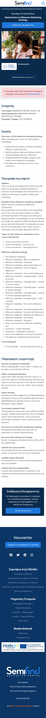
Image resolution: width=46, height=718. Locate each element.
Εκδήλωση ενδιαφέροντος (23, 25)
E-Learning (5, 9)
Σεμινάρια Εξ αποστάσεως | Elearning (23, 578)
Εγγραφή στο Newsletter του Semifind (23, 545)
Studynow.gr (23, 633)
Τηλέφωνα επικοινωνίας (23, 77)
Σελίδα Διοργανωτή (23, 511)
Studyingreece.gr (23, 637)
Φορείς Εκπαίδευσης (23, 591)
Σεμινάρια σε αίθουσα (23, 574)
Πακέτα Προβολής (23, 608)
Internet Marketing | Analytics (32, 9)
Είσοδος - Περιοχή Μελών (23, 616)
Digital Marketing (15, 9)
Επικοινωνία (23, 621)
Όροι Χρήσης (23, 682)
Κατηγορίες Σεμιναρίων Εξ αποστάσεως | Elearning (23, 587)
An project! (23, 706)
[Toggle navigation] (4, 3)
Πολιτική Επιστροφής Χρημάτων (23, 691)
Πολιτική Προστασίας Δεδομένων (23, 687)
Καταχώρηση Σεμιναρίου (23, 604)
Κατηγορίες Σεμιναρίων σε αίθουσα (23, 582)
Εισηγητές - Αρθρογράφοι (23, 612)
